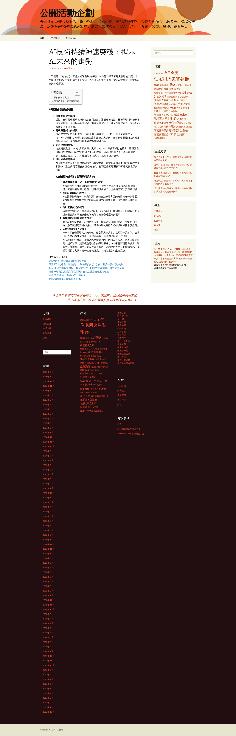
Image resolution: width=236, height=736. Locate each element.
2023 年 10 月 (49, 497)
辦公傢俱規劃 (182, 258)
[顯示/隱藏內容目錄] (76, 93)
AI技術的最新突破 (60, 97)
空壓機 (170, 264)
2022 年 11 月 (49, 548)
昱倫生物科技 (174, 249)
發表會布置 (122, 350)
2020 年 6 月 (48, 684)
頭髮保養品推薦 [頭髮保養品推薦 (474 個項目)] (162, 130)
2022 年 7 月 (48, 567)
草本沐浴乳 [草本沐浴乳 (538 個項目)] (171, 118)
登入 (119, 424)
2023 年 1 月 (48, 539)
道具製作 (163, 261)
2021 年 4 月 (48, 637)
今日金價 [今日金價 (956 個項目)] (171, 73)
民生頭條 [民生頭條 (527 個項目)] (187, 92)
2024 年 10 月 (49, 446)
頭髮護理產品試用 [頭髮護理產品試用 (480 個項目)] (163, 134)
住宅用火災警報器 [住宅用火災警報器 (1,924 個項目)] (171, 78)
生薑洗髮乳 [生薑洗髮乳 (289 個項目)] (173, 104)
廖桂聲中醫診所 (172, 252)
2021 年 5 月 (48, 632)
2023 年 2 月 (48, 535)
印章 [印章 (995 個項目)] (171, 84)
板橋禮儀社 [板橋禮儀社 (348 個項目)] (176, 93)
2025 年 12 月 (49, 381)
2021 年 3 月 (48, 642)
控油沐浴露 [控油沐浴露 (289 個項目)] (187, 85)
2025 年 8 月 (48, 399)
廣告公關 (121, 325)
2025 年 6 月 (48, 409)
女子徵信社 (169, 255)
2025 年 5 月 (48, 413)
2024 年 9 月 (48, 451)
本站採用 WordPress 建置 (51, 729)
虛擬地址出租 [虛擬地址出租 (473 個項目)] (161, 122)
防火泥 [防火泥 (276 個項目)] (182, 123)
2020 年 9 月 (48, 670)
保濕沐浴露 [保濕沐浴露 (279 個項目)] (164, 85)
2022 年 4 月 (48, 581)
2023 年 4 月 (48, 525)
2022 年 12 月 (49, 544)
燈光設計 (158, 216)
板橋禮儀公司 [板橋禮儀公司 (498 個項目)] (173, 89)
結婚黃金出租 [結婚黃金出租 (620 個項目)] (179, 114)
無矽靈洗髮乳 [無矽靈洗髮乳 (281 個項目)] (172, 97)
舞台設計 (158, 225)
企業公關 (121, 322)
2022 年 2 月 (48, 590)
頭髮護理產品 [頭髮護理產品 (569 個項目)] (179, 130)
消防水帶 (172, 261)
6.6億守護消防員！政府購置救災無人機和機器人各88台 (102, 300)
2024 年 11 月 (49, 441)
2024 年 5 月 (48, 469)
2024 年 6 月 (48, 465)
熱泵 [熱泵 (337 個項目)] (183, 100)
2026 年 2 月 (48, 372)
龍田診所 (186, 249)
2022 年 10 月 (49, 553)
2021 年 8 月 (48, 618)
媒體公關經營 (123, 360)
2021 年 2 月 (48, 646)
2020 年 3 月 (48, 697)
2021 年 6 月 (48, 628)
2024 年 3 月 (48, 479)
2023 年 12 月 (49, 493)
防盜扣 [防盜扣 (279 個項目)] (188, 123)
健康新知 (159, 255)
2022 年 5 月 (48, 576)
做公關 (120, 319)
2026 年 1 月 (48, 376)
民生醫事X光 (160, 249)
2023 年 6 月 (48, 516)
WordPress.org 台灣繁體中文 (130, 433)
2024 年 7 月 (48, 460)
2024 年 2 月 (48, 483)
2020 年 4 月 (48, 693)
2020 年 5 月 (48, 688)
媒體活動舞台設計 (125, 363)
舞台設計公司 (123, 341)
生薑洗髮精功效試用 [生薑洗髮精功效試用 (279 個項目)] (161, 108)
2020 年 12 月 (49, 656)
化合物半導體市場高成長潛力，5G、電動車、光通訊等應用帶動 (93, 295)
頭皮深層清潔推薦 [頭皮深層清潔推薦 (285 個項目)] (185, 127)
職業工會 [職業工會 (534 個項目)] (159, 118)
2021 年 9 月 (48, 614)
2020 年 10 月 (49, 665)
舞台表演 (121, 357)
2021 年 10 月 (49, 609)
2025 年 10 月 (49, 390)
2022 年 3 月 (48, 586)
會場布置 (121, 338)
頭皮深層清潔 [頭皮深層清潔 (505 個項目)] (171, 126)
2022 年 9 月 (48, 558)
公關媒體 (158, 211)
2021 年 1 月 (48, 651)
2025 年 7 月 (48, 404)
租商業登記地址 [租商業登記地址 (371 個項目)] (161, 111)
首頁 (42, 37)
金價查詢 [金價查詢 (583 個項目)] (174, 122)
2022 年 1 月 (48, 595)
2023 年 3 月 (48, 530)
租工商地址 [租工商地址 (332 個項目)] (173, 111)
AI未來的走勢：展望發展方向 (65, 101)
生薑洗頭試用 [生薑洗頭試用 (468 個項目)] (161, 103)
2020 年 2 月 (48, 702)
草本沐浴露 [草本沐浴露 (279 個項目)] (182, 119)
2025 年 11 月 (49, 386)
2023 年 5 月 (48, 521)
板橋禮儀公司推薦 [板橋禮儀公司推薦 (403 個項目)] (162, 92)
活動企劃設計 (123, 353)
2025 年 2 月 (48, 427)
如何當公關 (122, 316)
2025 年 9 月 (48, 395)
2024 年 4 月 (48, 474)
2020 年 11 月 (49, 660)
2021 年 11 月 (49, 604)
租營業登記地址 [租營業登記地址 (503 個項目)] (162, 114)
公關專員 (121, 328)
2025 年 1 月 (48, 432)
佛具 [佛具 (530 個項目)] (156, 85)
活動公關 (121, 312)
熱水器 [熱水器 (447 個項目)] (177, 100)
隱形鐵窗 (171, 258)
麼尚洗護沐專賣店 (184, 255)
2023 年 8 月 (48, 507)
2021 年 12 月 (49, 600)
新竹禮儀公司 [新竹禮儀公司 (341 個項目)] (160, 89)
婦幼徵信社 (159, 252)
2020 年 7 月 (48, 679)
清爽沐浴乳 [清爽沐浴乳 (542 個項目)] (160, 96)
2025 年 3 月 (48, 423)
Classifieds (71, 37)
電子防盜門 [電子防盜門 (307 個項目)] (158, 127)
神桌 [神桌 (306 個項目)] (178, 108)
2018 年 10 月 (49, 711)
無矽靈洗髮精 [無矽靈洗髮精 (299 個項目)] (183, 97)
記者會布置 (122, 347)
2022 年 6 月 (48, 572)
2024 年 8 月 (48, 455)
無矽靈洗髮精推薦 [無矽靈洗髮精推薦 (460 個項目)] (163, 100)
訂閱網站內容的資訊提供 (129, 429)
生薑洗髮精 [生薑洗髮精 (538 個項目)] (184, 104)
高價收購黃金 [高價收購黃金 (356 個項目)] (160, 138)
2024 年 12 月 (49, 437)
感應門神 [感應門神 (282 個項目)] (179, 85)
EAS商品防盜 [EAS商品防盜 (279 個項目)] (158, 73)
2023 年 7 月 (48, 511)
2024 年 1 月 (48, 488)
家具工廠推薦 (160, 258)
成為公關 (121, 331)
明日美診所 (186, 252)
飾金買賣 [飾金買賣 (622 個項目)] (179, 134)
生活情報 (55, 37)
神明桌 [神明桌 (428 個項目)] (172, 107)
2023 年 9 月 (48, 502)
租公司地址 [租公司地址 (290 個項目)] (185, 108)
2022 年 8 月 (48, 562)
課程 (156, 230)
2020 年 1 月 (48, 707)
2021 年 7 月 (48, 623)
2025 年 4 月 (48, 418)
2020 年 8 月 (48, 674)
